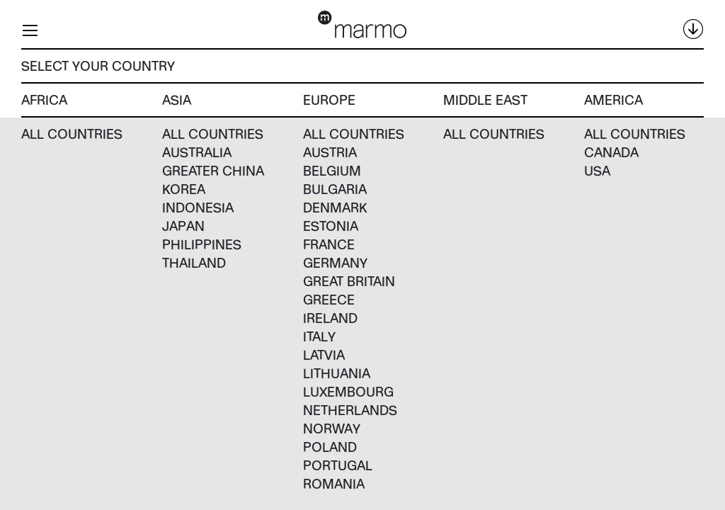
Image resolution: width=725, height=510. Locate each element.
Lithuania (336, 373)
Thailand (194, 262)
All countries (71, 133)
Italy (319, 336)
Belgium (332, 170)
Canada (611, 151)
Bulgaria (335, 188)
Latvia (324, 354)
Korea (183, 188)
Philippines (201, 244)
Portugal (337, 465)
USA (597, 170)
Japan (183, 225)
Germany (335, 262)
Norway (331, 428)
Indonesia (198, 207)
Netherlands (350, 409)
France (329, 244)
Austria (330, 151)
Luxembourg (348, 391)
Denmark (335, 207)
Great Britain (349, 280)
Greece (329, 299)
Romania (334, 483)
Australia (197, 151)
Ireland (330, 317)
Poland (330, 446)
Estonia (330, 225)
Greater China (213, 170)
